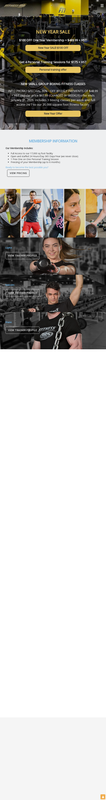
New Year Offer (53, 113)
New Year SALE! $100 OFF (53, 48)
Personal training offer (53, 69)
